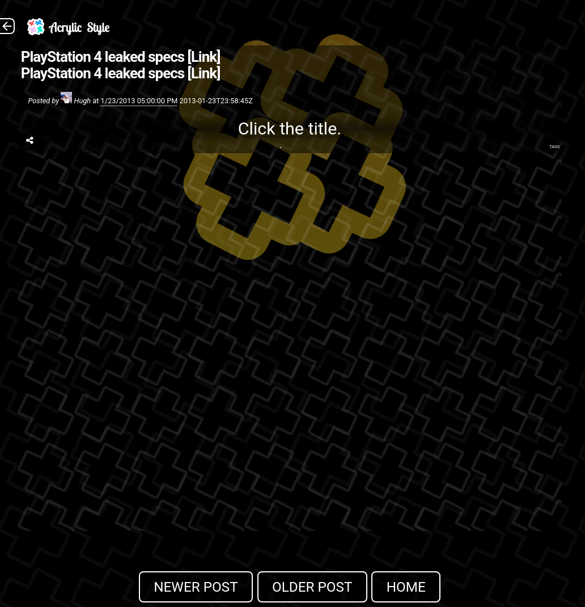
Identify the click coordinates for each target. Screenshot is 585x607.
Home (406, 587)
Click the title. (290, 128)
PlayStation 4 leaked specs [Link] (121, 56)
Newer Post (196, 587)
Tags (554, 146)
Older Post (312, 587)
